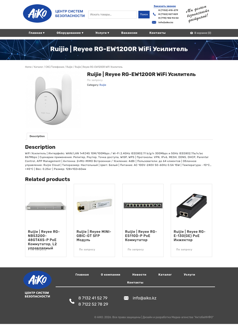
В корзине (200, 32)
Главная (82, 274)
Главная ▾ (37, 32)
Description (37, 136)
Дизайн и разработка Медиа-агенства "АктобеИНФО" (178, 317)
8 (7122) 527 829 (168, 14)
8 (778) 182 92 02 (168, 17)
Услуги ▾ (102, 32)
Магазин (38, 67)
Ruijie (69, 67)
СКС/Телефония (55, 67)
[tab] (37, 136)
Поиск (144, 14)
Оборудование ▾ (70, 32)
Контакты (157, 32)
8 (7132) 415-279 (168, 10)
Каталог (165, 274)
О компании (110, 274)
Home (28, 67)
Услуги (189, 274)
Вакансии (129, 32)
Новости (139, 274)
